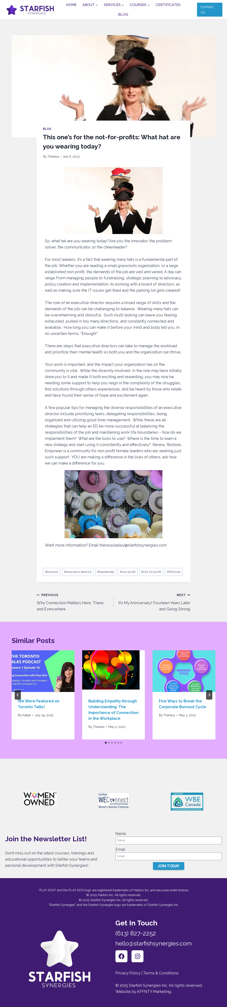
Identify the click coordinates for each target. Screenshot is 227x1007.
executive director (78, 572)
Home (71, 5)
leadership (105, 572)
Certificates (168, 5)
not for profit (151, 572)
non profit (128, 572)
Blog (123, 14)
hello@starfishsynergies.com (155, 942)
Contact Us (207, 9)
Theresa (53, 156)
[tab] (106, 743)
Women (174, 572)
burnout (51, 572)
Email (120, 849)
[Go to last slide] (18, 694)
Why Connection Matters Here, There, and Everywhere (73, 601)
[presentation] (43, 671)
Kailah (26, 715)
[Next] (209, 694)
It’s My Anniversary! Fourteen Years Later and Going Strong (153, 601)
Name (120, 833)
